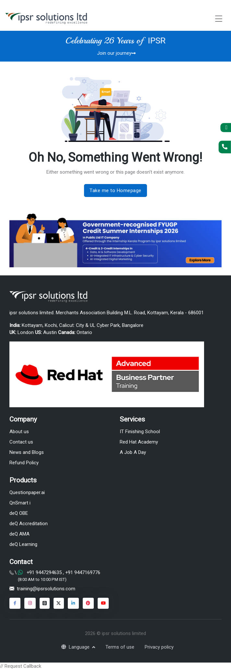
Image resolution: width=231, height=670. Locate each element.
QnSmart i (19, 503)
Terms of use (119, 647)
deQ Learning (23, 544)
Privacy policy (159, 647)
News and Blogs (26, 452)
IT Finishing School (140, 431)
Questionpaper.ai (27, 492)
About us (19, 431)
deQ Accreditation (28, 523)
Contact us (21, 442)
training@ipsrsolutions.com (46, 588)
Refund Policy (24, 463)
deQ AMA (19, 534)
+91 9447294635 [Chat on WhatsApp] (44, 572)
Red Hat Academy (139, 442)
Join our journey (116, 53)
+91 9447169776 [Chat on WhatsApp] (82, 572)
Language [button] (76, 647)
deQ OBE (18, 513)
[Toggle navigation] (219, 18)
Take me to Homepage (115, 190)
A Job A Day (133, 452)
